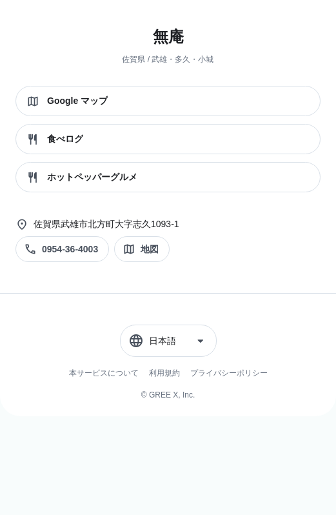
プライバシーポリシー (229, 373)
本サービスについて (104, 373)
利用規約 (164, 373)
